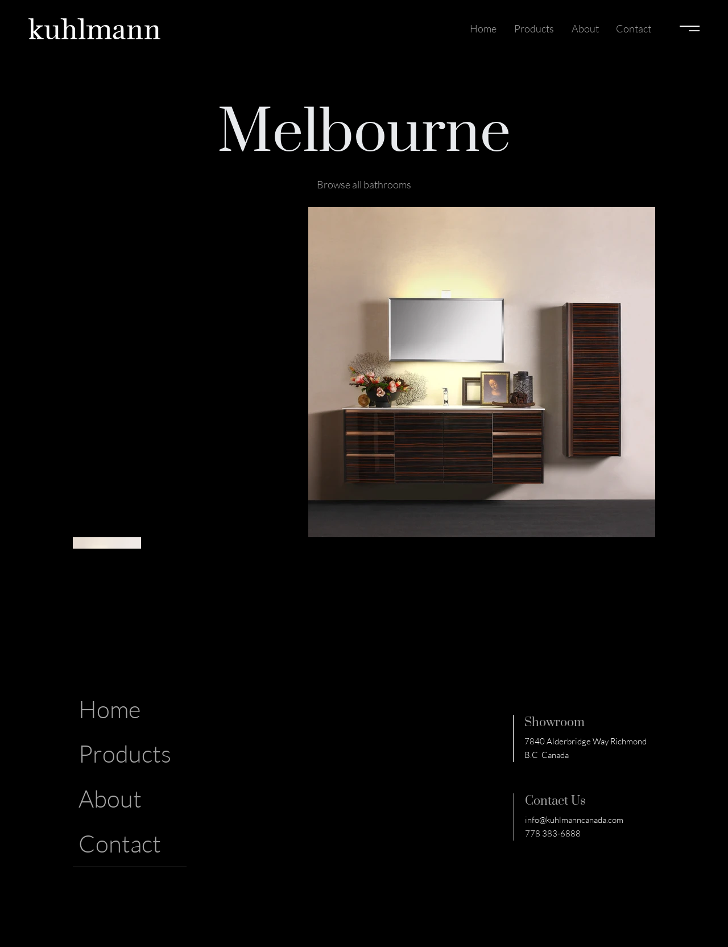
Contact (119, 843)
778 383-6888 (553, 833)
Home (109, 708)
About (110, 798)
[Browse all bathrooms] (364, 184)
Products (124, 753)
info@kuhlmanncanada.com (574, 819)
